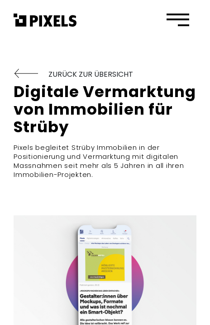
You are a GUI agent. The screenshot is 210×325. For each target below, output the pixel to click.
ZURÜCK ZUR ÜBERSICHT (73, 74)
